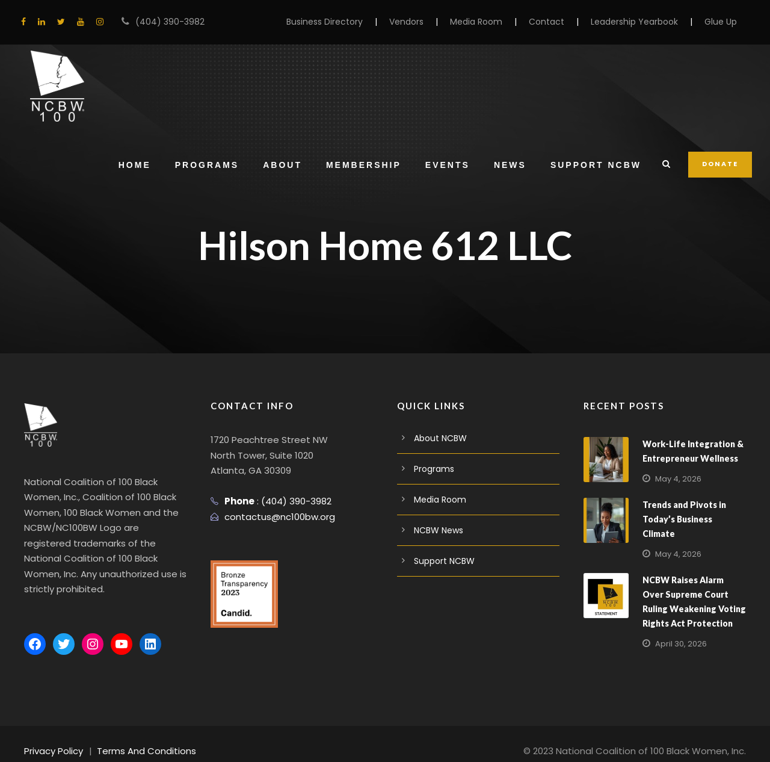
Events (449, 165)
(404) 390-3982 (164, 21)
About (284, 165)
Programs (208, 165)
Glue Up (721, 21)
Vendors (429, 21)
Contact (560, 21)
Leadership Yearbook (640, 21)
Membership (364, 165)
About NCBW (439, 438)
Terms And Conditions (137, 735)
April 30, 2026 (679, 629)
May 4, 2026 (676, 478)
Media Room (495, 21)
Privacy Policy (52, 735)
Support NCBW (597, 165)
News (511, 165)
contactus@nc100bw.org (274, 517)
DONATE (720, 163)
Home (136, 165)
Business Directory (353, 21)
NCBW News (438, 530)
